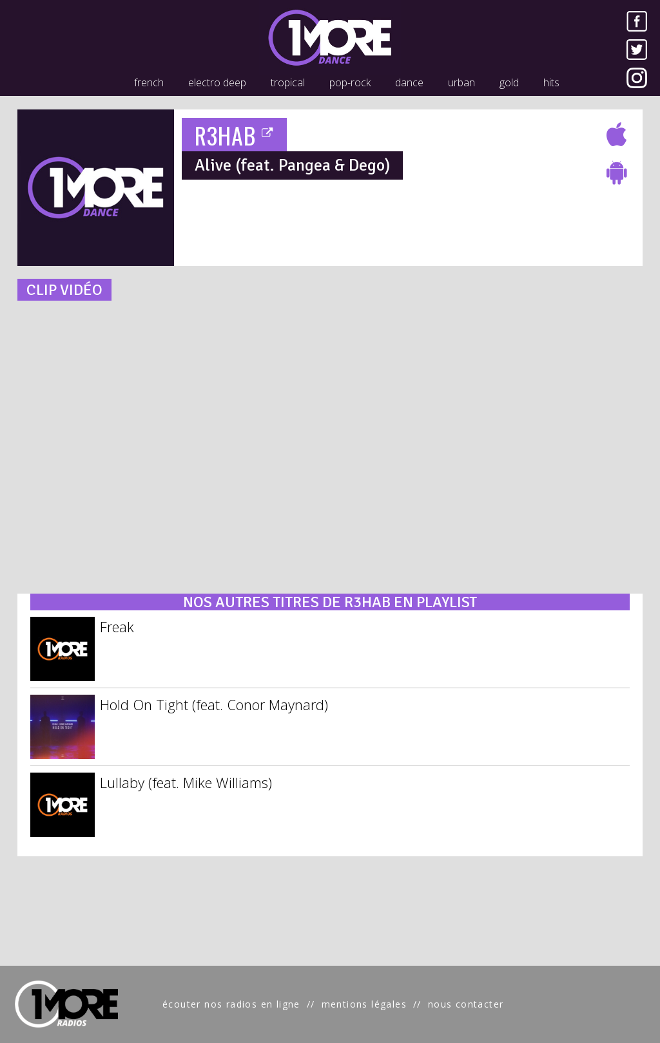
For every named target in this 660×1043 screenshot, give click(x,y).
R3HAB (235, 135)
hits (551, 82)
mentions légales (364, 1004)
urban (461, 82)
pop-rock (350, 82)
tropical (288, 82)
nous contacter (466, 1004)
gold (509, 82)
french (149, 82)
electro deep (217, 82)
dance (409, 82)
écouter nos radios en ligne (231, 1004)
